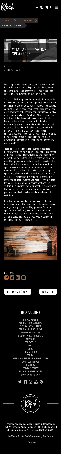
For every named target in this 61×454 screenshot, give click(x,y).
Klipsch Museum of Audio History (30, 358)
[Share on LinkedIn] (18, 277)
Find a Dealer (30, 319)
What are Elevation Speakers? (12, 25)
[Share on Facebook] (6, 277)
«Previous (17, 291)
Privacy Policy (31, 368)
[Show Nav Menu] (57, 7)
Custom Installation (30, 326)
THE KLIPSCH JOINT (26, 20)
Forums (30, 355)
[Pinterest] (41, 382)
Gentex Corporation (28, 430)
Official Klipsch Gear (30, 329)
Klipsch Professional (30, 322)
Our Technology (30, 361)
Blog (30, 348)
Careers (30, 364)
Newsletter (30, 352)
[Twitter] (20, 382)
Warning (30, 442)
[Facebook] (25, 382)
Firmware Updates (30, 332)
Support (30, 339)
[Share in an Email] (23, 277)
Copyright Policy (30, 374)
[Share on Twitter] (12, 277)
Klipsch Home (7, 20)
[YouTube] (36, 382)
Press (30, 345)
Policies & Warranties (30, 371)
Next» (48, 291)
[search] (51, 7)
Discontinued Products (30, 335)
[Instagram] (30, 382)
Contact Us (30, 342)
